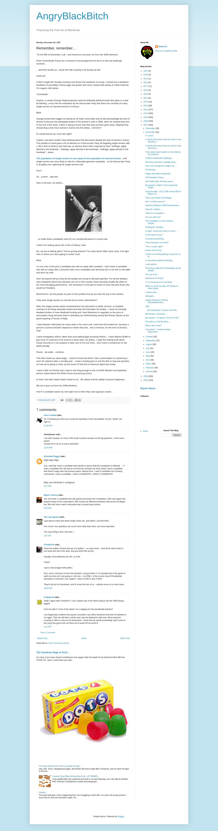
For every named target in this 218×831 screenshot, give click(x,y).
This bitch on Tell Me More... (157, 322)
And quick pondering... (155, 239)
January (149, 371)
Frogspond (49, 597)
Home (84, 638)
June (148, 352)
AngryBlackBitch (72, 15)
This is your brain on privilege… (159, 198)
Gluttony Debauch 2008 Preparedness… (163, 205)
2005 (146, 380)
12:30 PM (48, 426)
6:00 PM (47, 508)
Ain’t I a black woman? (155, 201)
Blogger (120, 816)
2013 (146, 102)
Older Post (125, 638)
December (151, 128)
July (148, 348)
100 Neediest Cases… (155, 177)
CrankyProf (49, 544)
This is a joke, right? (154, 246)
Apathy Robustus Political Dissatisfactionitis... (156, 301)
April (148, 360)
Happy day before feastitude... (158, 174)
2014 (146, 98)
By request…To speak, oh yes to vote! (162, 318)
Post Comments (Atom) (58, 643)
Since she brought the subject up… (160, 166)
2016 (146, 90)
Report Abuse (147, 388)
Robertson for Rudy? (154, 278)
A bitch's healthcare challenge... (159, 158)
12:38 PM (48, 447)
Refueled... (150, 296)
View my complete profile (166, 51)
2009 (146, 117)
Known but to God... (154, 250)
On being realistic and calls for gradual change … (60, 766)
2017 (146, 86)
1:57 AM (47, 536)
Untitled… (43, 792)
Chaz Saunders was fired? (157, 242)
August (149, 344)
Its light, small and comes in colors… (161, 231)
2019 (146, 78)
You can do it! (151, 274)
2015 (146, 94)
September (151, 340)
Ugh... (148, 306)
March (149, 364)
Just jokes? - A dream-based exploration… (157, 330)
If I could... (149, 136)
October (149, 336)
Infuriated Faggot (52, 456)
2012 (146, 105)
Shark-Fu (163, 46)
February (150, 368)
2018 (146, 82)
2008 (146, 121)
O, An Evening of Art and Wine (158, 282)
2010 (146, 113)
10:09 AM (48, 588)
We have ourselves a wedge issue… (161, 162)
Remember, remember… (156, 314)
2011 (146, 109)
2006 (146, 376)
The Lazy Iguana (51, 517)
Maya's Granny (51, 495)
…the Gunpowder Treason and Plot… (161, 310)
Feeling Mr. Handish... (155, 227)
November (151, 132)
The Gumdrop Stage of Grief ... (53, 652)
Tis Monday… (151, 170)
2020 (146, 75)
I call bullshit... (151, 264)
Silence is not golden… (155, 213)
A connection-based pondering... (159, 260)
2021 (146, 71)
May (148, 356)
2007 (146, 125)
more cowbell (50, 415)
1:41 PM (47, 627)
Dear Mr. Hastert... (153, 209)
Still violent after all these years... (159, 181)
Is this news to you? (154, 235)
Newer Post (42, 638)
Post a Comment (47, 632)
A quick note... (151, 292)
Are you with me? (153, 217)
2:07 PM (47, 486)
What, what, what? (153, 325)
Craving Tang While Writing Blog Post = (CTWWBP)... (75, 776)
